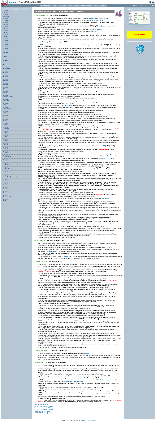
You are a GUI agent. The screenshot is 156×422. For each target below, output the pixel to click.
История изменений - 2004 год (43, 409)
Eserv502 (5, 28)
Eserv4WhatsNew (7, 96)
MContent (93, 234)
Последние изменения (41, 404)
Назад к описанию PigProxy (43, 413)
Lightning (5, 56)
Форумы (83, 5)
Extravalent (96, 146)
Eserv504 (5, 12)
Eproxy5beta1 (6, 68)
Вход (152, 2)
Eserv (94, 31)
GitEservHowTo (7, 196)
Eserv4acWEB (7, 156)
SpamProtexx (93, 18)
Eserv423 (5, 92)
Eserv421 (5, 140)
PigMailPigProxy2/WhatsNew (10, 164)
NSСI (4, 116)
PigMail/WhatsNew (8, 168)
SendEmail (6, 184)
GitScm (5, 192)
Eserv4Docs (6, 128)
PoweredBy (6, 60)
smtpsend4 (68, 105)
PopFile (48, 251)
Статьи (96, 5)
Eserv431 (5, 36)
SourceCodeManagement (10, 176)
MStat (90, 20)
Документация (62, 5)
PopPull (5, 160)
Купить (69, 5)
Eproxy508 (6, 20)
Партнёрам (90, 5)
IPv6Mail (5, 76)
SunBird (5, 201)
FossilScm (6, 180)
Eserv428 (5, 80)
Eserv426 (5, 84)
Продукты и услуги (45, 5)
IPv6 (4, 64)
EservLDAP (6, 100)
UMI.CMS (5, 32)
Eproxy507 (6, 40)
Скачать (54, 5)
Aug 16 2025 (91, 420)
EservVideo (6, 148)
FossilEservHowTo (8, 172)
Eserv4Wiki (6, 152)
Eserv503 (5, 24)
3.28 (96, 164)
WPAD (4, 120)
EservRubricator (7, 108)
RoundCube (6, 188)
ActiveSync (6, 16)
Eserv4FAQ (6, 132)
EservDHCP (6, 104)
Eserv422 (5, 124)
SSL (4, 88)
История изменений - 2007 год (43, 406)
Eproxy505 (6, 48)
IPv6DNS (5, 72)
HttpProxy (5, 144)
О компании (103, 5)
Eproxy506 (6, 44)
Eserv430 (5, 52)
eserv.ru (12, 2)
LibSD (103, 146)
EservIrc (5, 136)
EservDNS (6, 112)
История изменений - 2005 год (43, 408)
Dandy (106, 18)
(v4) (153, 5)
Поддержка (76, 5)
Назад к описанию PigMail (42, 411)
